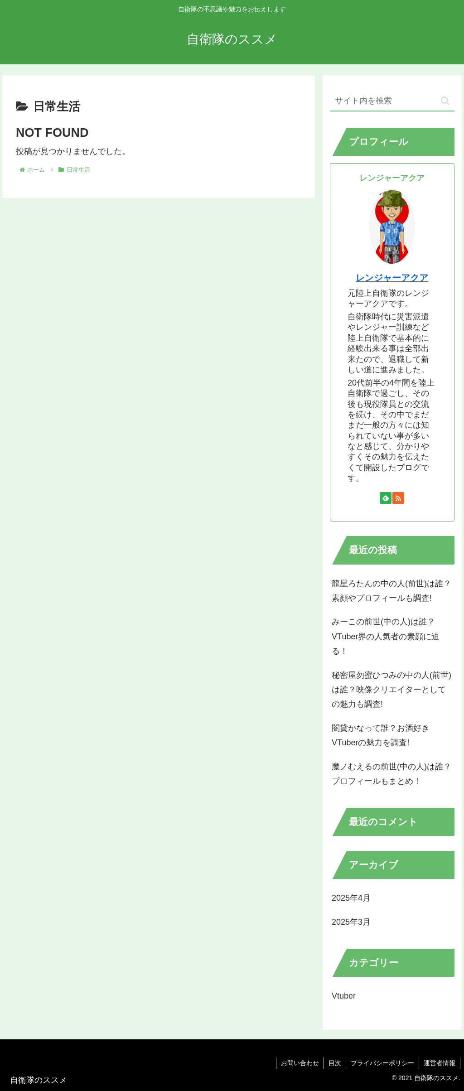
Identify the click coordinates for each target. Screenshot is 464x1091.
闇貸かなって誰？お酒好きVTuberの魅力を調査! (381, 735)
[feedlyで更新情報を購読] (386, 498)
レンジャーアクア (392, 278)
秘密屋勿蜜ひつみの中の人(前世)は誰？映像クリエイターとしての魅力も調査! (391, 690)
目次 (335, 1063)
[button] (445, 101)
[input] (392, 101)
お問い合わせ (300, 1063)
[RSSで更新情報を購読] (398, 498)
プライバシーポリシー (382, 1063)
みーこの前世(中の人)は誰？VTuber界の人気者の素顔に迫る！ (386, 636)
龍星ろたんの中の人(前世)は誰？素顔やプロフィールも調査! (391, 591)
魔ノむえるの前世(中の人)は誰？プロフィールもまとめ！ (391, 774)
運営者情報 (439, 1063)
